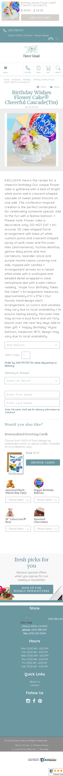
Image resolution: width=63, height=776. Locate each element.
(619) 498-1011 (15, 30)
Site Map (44, 749)
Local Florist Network (25, 749)
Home (6, 79)
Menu (5, 72)
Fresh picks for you (31, 569)
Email (55, 87)
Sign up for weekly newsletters (31, 589)
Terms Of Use (22, 745)
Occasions (16, 79)
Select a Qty (12, 354)
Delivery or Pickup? (17, 372)
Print (42, 87)
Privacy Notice (40, 745)
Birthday (27, 79)
